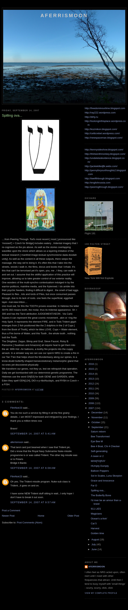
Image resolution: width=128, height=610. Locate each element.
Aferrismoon (64, 15)
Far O (94, 485)
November (97, 417)
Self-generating (99, 451)
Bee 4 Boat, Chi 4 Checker (105, 446)
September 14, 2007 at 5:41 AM (33, 433)
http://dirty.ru (91, 117)
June (94, 549)
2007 (91, 408)
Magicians (96, 513)
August (95, 539)
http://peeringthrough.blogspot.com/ (104, 187)
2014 (91, 373)
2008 (91, 403)
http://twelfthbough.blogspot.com (102, 178)
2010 (91, 393)
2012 (91, 383)
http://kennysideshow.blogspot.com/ (104, 149)
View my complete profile (101, 593)
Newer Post (8, 515)
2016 (91, 364)
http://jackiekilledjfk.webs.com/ (101, 166)
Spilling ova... (98, 490)
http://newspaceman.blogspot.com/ (104, 137)
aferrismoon (16, 442)
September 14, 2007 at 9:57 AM (33, 502)
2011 (91, 388)
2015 (91, 368)
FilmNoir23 (16, 407)
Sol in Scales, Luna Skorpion (106, 475)
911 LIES (96, 508)
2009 (91, 398)
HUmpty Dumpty (100, 465)
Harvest (95, 528)
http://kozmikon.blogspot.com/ (101, 129)
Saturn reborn (98, 431)
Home (41, 515)
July (94, 544)
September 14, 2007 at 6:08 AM (33, 468)
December (97, 412)
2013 (91, 378)
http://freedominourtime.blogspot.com (105, 108)
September (97, 427)
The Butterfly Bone (101, 495)
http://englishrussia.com (97, 182)
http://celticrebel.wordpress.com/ (102, 133)
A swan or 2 (97, 456)
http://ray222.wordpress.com (100, 112)
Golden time (97, 533)
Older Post (73, 515)
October (96, 422)
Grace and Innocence (102, 480)
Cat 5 (94, 523)
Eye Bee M (97, 441)
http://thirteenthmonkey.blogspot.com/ (105, 153)
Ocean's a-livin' (99, 518)
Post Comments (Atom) (29, 522)
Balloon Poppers (100, 470)
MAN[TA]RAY (98, 461)
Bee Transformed (100, 436)
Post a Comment (11, 510)
